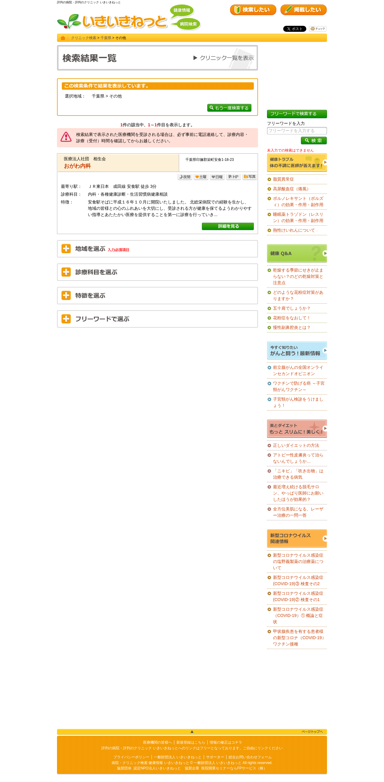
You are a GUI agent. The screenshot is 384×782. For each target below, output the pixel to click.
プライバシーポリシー (131, 757)
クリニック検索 (83, 38)
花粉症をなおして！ (292, 317)
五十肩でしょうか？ (292, 308)
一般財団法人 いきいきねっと (178, 757)
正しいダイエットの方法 (296, 445)
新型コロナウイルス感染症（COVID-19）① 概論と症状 (298, 615)
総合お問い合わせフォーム (250, 757)
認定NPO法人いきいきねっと (157, 768)
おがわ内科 (77, 166)
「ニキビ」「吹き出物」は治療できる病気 (298, 474)
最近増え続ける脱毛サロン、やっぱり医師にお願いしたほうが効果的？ (298, 493)
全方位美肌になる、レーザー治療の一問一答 (298, 512)
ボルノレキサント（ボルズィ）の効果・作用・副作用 (298, 201)
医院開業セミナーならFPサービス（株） (234, 768)
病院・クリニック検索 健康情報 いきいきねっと (150, 763)
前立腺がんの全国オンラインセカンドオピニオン (298, 370)
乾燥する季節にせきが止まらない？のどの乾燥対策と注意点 (298, 276)
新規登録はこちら (190, 742)
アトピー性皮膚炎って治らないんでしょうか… (298, 458)
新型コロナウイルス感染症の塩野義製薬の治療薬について (298, 561)
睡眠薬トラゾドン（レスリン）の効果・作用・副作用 (298, 217)
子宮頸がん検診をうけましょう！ (298, 402)
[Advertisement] (157, 376)
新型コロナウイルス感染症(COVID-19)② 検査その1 (298, 596)
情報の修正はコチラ (226, 742)
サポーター (215, 757)
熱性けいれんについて (294, 230)
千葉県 (105, 38)
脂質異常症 (283, 179)
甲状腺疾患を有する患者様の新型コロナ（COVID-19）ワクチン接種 (299, 637)
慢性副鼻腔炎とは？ (292, 327)
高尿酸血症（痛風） (292, 188)
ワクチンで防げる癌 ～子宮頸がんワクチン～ (299, 386)
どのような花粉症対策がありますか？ (298, 295)
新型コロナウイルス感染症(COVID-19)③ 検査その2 (298, 580)
